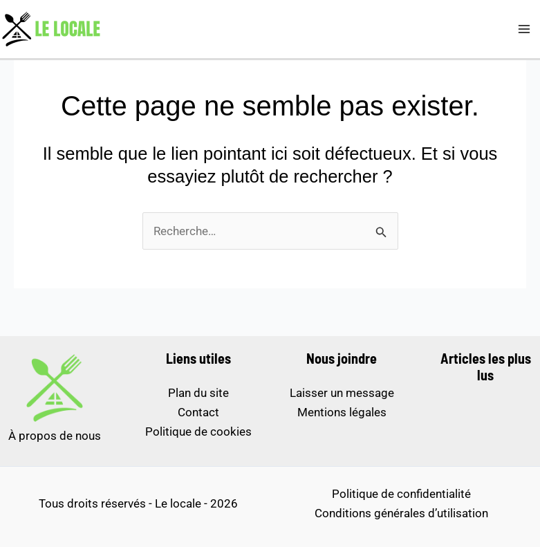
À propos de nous (54, 436)
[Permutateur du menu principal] (525, 29)
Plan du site (198, 393)
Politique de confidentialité (401, 494)
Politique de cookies (198, 431)
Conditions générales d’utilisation (401, 513)
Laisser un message (342, 393)
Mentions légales (342, 412)
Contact (198, 412)
